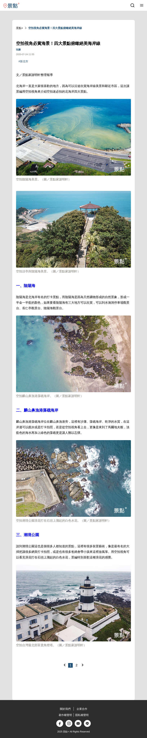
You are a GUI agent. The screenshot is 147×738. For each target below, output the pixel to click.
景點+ (19, 28)
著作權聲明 (65, 715)
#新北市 (23, 61)
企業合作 (82, 708)
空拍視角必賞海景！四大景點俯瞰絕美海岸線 (55, 28)
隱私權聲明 (82, 715)
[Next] (82, 665)
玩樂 (18, 49)
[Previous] (64, 665)
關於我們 (65, 708)
